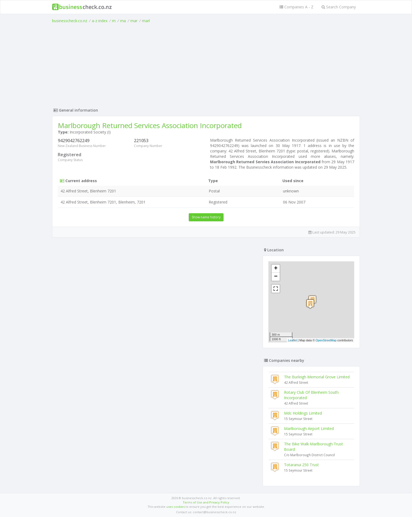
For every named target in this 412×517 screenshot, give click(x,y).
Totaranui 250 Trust (301, 464)
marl (146, 20)
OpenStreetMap (326, 340)
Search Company (339, 6)
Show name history (206, 217)
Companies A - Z (296, 6)
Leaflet (292, 340)
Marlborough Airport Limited (309, 428)
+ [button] (276, 269)
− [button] (276, 277)
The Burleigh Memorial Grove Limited (317, 376)
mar (133, 20)
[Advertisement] (206, 64)
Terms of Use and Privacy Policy (206, 502)
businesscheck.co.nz (69, 20)
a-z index (99, 20)
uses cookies (175, 507)
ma (123, 20)
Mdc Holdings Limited (303, 413)
